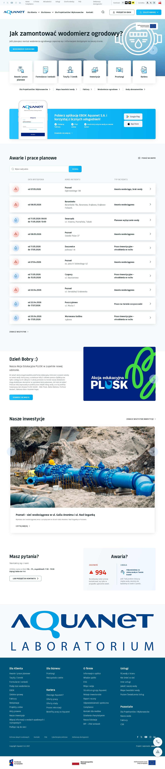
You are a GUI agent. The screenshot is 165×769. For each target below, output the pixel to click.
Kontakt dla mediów (92, 711)
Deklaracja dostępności (97, 2)
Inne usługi (125, 681)
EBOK (11, 690)
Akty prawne (15, 711)
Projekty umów (16, 707)
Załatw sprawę (16, 694)
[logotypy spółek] (82, 631)
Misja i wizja (88, 686)
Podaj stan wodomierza (19, 686)
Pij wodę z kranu (127, 673)
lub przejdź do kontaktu (24, 578)
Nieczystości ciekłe (54, 677)
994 (100, 572)
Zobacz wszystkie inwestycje (141, 419)
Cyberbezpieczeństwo (60, 737)
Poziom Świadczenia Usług (132, 694)
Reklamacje (14, 702)
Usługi (57, 1)
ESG (85, 681)
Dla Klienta (32, 12)
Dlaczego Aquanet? (55, 695)
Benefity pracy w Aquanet (58, 711)
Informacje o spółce (92, 673)
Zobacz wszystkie (18, 331)
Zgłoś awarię (149, 12)
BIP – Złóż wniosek (91, 723)
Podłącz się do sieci (17, 727)
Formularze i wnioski (18, 681)
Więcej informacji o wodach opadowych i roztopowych (26, 721)
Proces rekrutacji (53, 707)
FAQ (79, 1)
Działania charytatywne (94, 715)
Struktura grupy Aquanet (95, 690)
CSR (122, 724)
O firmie (36, 1)
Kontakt (89, 12)
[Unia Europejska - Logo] (147, 26)
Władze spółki (89, 677)
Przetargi (50, 673)
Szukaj (75, 169)
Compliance (29, 4)
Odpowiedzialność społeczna (96, 702)
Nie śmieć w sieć (127, 677)
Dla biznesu (46, 12)
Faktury (86, 89)
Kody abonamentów (134, 89)
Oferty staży (52, 703)
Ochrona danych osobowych (19, 737)
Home (27, 1)
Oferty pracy (52, 699)
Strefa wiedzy (69, 1)
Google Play (133, 115)
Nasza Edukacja (90, 719)
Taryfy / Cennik (16, 677)
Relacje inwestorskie (92, 694)
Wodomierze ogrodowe (108, 89)
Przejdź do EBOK (122, 12)
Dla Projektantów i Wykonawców (69, 12)
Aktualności (47, 1)
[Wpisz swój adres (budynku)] (39, 169)
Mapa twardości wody (65, 89)
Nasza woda (125, 716)
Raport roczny (89, 698)
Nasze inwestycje (17, 715)
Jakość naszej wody (128, 686)
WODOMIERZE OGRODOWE (23, 49)
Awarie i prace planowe (19, 673)
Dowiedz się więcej (63, 133)
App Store (133, 123)
